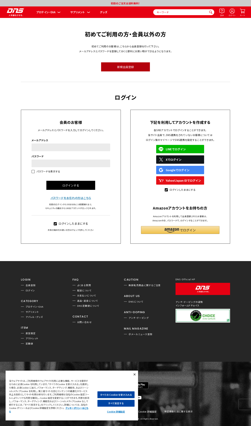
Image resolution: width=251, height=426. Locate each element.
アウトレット (32, 338)
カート (242, 15)
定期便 (29, 343)
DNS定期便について (88, 305)
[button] (180, 230)
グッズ (103, 12)
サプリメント (77, 12)
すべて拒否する (116, 403)
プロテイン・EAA (45, 12)
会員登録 (31, 285)
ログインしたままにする (71, 223)
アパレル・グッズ (34, 317)
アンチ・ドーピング (139, 317)
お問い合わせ (84, 322)
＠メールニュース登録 (140, 334)
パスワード (38, 156)
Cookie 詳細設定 (147, 411)
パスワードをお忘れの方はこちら (71, 198)
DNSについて (136, 301)
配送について (84, 290)
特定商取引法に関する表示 (178, 411)
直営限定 (31, 333)
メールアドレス (40, 140)
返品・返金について (87, 300)
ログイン (232, 15)
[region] (72, 395)
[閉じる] (135, 374)
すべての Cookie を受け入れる (116, 394)
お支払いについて (86, 295)
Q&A (222, 15)
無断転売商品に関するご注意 (145, 285)
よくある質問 (84, 285)
